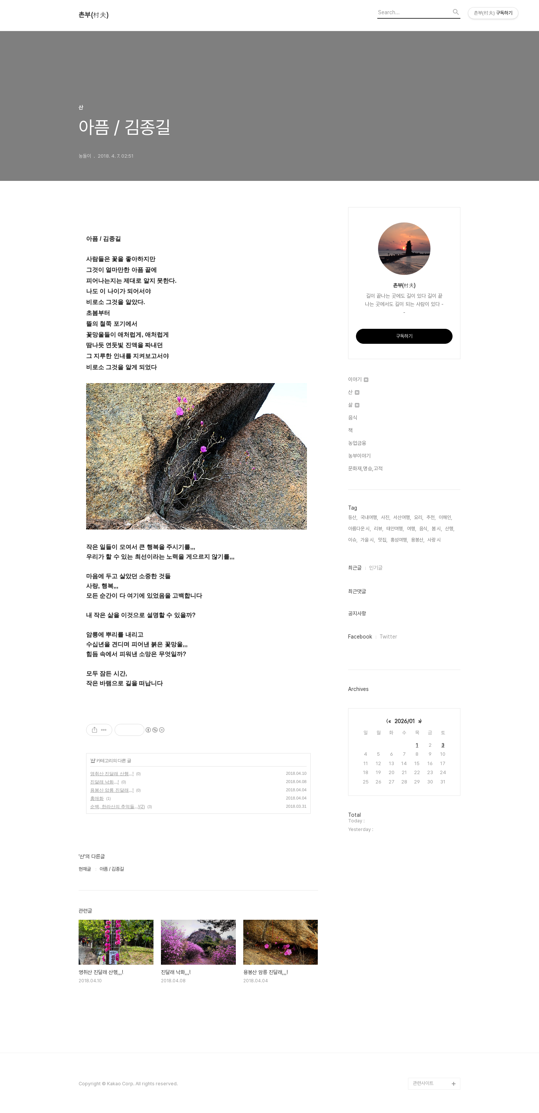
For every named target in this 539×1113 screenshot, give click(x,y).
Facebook (360, 637)
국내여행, (369, 517)
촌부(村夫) (94, 15)
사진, (385, 517)
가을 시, (367, 540)
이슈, (352, 540)
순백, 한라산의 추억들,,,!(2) (117, 806)
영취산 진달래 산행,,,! (112, 773)
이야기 (358, 379)
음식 (352, 418)
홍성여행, (399, 540)
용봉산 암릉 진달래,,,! (112, 790)
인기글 (376, 568)
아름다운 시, (359, 528)
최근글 (355, 568)
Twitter (388, 637)
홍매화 (97, 798)
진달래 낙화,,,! (104, 782)
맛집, (382, 540)
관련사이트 (423, 1083)
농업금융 (357, 443)
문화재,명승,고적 (365, 468)
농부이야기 (359, 456)
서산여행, (402, 517)
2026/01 (405, 721)
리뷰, (378, 528)
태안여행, (395, 528)
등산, (352, 517)
